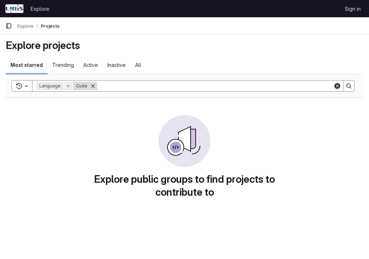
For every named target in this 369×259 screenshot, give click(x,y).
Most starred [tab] (26, 65)
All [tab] (138, 65)
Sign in (353, 9)
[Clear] (337, 86)
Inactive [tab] (116, 65)
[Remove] (93, 86)
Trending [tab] (63, 65)
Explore (40, 9)
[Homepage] (14, 8)
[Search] (215, 86)
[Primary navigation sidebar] (8, 26)
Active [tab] (90, 65)
